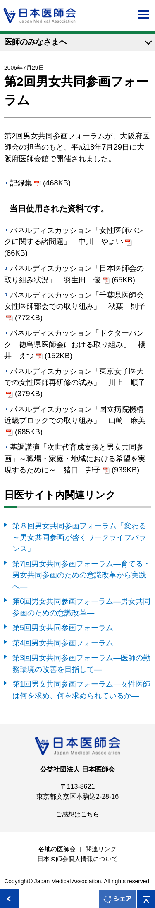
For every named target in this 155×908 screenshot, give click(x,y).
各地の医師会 (57, 849)
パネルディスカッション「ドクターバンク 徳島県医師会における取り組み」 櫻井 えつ (74, 344)
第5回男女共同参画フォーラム (62, 627)
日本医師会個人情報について (77, 859)
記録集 (21, 182)
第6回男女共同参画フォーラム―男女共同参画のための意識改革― (81, 607)
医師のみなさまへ (35, 42)
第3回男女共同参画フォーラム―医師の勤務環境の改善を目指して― (81, 663)
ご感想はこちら (77, 814)
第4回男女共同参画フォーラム (62, 642)
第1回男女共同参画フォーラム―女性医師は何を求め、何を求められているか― (81, 689)
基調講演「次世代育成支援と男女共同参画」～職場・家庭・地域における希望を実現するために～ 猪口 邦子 (74, 458)
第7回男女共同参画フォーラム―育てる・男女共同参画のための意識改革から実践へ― (81, 575)
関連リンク (101, 849)
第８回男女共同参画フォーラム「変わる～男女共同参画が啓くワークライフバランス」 (79, 537)
